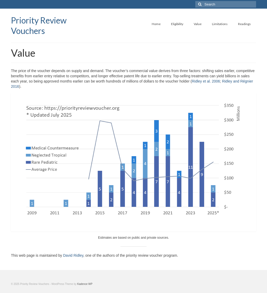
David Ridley (73, 255)
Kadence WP (84, 284)
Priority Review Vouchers (39, 25)
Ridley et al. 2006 (206, 81)
